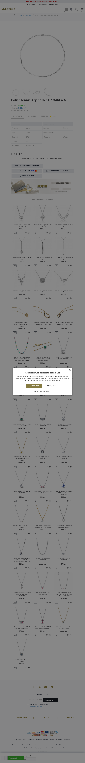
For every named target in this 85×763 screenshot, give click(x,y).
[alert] (42, 381)
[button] (42, 391)
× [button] (70, 370)
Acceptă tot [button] (34, 386)
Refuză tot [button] (51, 386)
